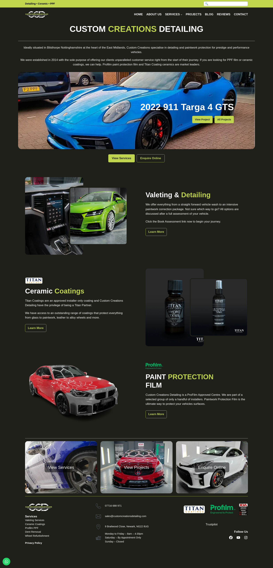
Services (31, 516)
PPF (52, 3)
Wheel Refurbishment (37, 535)
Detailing (30, 3)
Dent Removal (33, 531)
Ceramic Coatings (35, 524)
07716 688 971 (113, 505)
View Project (202, 119)
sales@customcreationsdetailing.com (125, 516)
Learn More (156, 231)
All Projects (224, 119)
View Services (118, 158)
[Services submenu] (181, 14)
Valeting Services (34, 520)
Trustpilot (211, 524)
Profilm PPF (31, 528)
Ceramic (43, 3)
